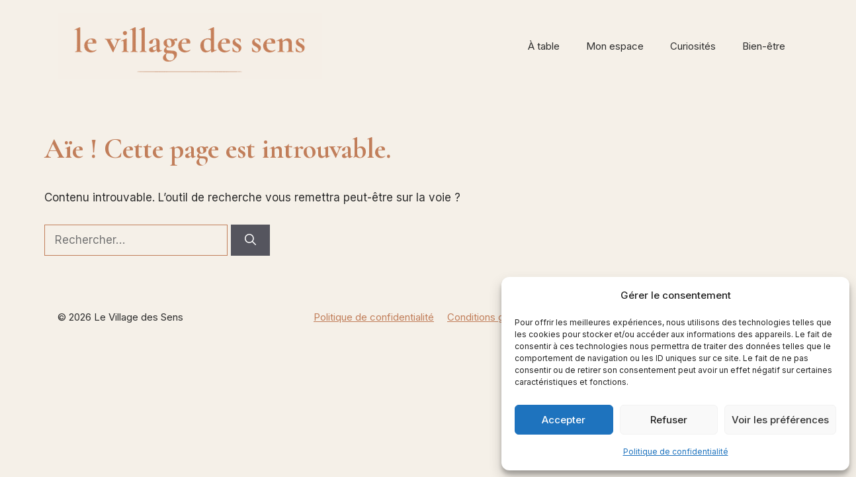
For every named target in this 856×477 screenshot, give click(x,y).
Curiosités (693, 46)
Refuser (668, 419)
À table (544, 46)
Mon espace (615, 46)
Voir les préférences (780, 419)
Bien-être (763, 46)
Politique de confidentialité (675, 451)
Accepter (563, 419)
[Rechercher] (250, 240)
